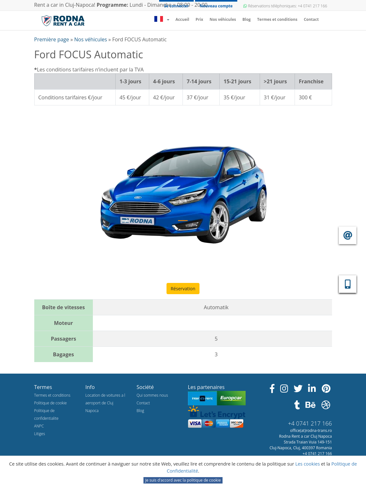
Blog (246, 19)
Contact (311, 19)
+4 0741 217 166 (310, 423)
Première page (52, 39)
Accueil (183, 19)
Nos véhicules (222, 19)
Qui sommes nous (152, 395)
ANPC (39, 426)
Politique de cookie (50, 403)
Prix (199, 19)
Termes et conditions (277, 19)
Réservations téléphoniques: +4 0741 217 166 (285, 6)
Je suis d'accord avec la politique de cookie (183, 480)
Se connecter (176, 6)
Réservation (183, 288)
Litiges (39, 433)
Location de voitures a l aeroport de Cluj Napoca (105, 403)
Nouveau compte (216, 6)
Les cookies (308, 464)
